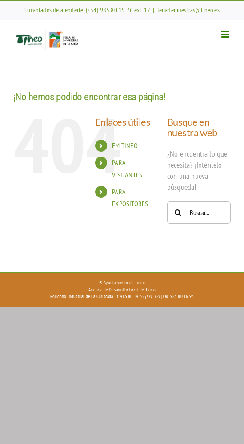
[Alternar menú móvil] (226, 34)
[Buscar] (178, 212)
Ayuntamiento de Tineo (124, 282)
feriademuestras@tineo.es (188, 10)
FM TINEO (124, 145)
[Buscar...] (199, 212)
